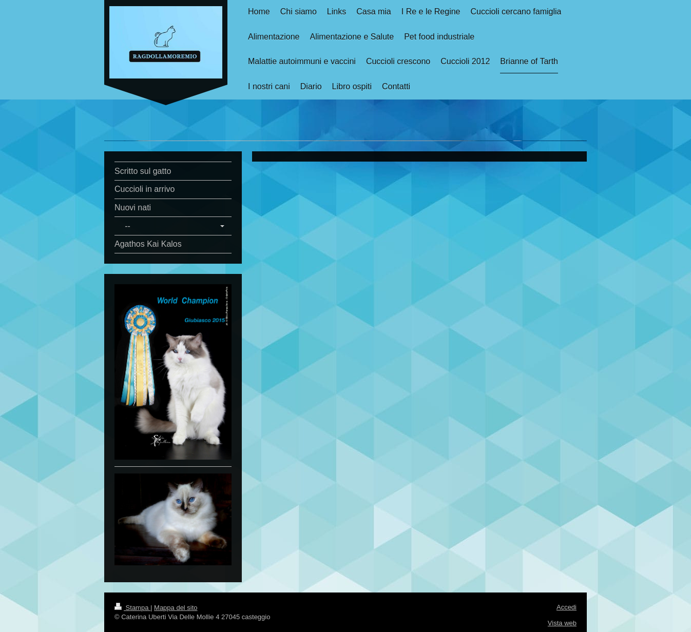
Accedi (566, 607)
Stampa (132, 607)
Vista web (562, 623)
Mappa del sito (176, 607)
